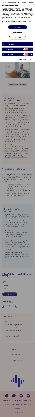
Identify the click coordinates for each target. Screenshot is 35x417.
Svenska (11, 5)
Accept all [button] (17, 27)
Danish (4, 5)
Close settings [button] (17, 37)
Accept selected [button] (17, 32)
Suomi (16, 5)
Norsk (7, 5)
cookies (13, 21)
